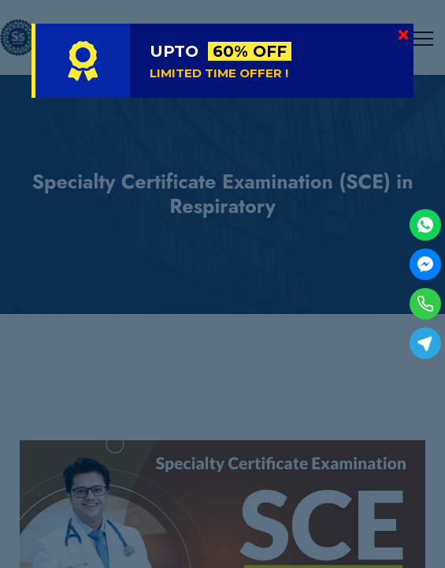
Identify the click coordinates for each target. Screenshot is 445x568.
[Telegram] (425, 343)
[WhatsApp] (425, 225)
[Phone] (425, 304)
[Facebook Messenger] (425, 264)
